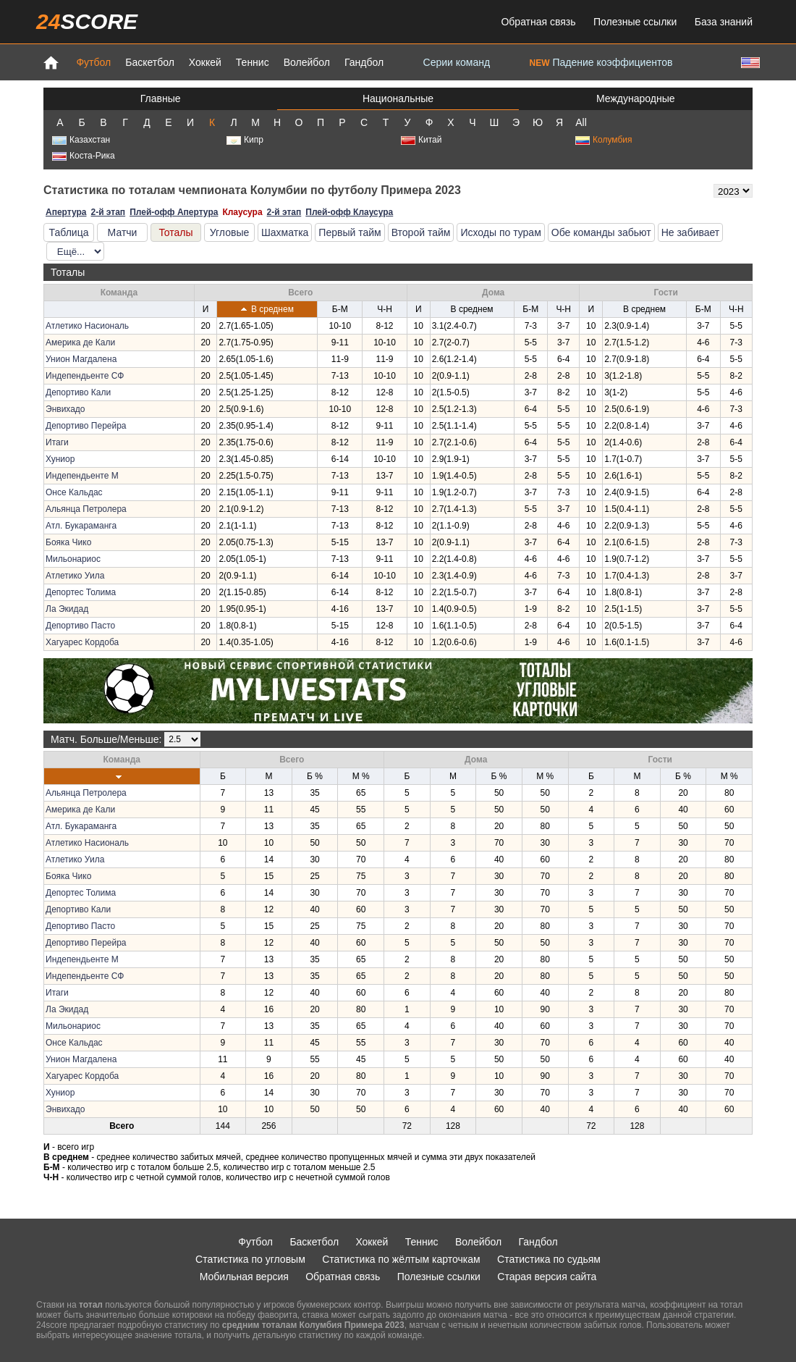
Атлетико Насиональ (87, 326)
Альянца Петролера (86, 509)
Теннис (252, 62)
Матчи (122, 232)
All (581, 122)
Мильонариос (73, 559)
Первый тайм (349, 232)
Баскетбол (149, 62)
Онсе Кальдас (74, 492)
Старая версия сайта (546, 1276)
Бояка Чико (68, 542)
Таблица (69, 232)
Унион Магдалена (81, 359)
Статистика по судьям (549, 1259)
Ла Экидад (67, 609)
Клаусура (242, 212)
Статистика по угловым (250, 1259)
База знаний (724, 22)
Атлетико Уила (75, 576)
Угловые (229, 232)
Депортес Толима (81, 592)
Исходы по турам (500, 232)
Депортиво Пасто (80, 626)
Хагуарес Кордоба (82, 642)
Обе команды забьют (601, 232)
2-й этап (107, 212)
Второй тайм (421, 232)
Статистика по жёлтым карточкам (401, 1259)
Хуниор (60, 459)
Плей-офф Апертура (174, 212)
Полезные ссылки (635, 22)
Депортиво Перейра (86, 426)
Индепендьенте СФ (85, 376)
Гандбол (364, 62)
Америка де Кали (80, 342)
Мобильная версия (244, 1276)
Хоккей (205, 62)
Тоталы (175, 232)
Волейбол (307, 62)
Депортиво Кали (78, 392)
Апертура (66, 212)
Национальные (398, 98)
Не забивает (690, 232)
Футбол (93, 62)
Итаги (57, 442)
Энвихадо (65, 409)
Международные (635, 98)
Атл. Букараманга (81, 526)
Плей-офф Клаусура (349, 212)
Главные (160, 98)
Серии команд (457, 62)
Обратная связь (538, 22)
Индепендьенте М (82, 476)
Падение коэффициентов (601, 62)
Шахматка (284, 232)
